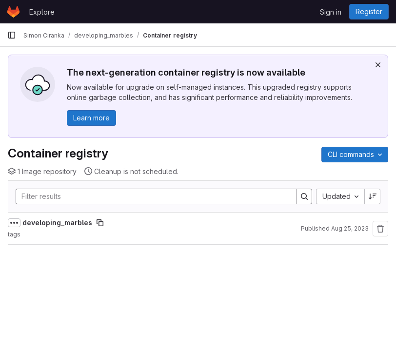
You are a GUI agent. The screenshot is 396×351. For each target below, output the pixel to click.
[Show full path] (14, 222)
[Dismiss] (378, 65)
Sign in (330, 12)
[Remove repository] (380, 228)
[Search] (151, 196)
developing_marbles (57, 222)
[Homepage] (13, 12)
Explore (42, 12)
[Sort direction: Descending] (372, 196)
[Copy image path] (100, 223)
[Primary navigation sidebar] (12, 35)
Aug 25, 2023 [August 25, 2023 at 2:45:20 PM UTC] (350, 228)
